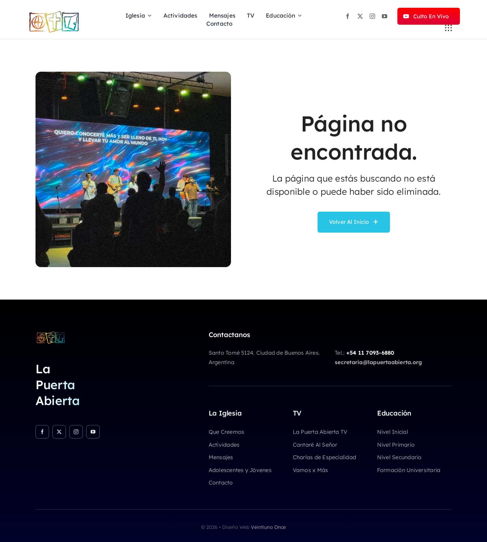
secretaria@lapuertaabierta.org (378, 362)
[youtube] (384, 16)
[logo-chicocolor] (51, 333)
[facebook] (347, 16)
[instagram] (372, 16)
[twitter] (360, 16)
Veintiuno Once (268, 527)
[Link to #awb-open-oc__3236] (448, 28)
